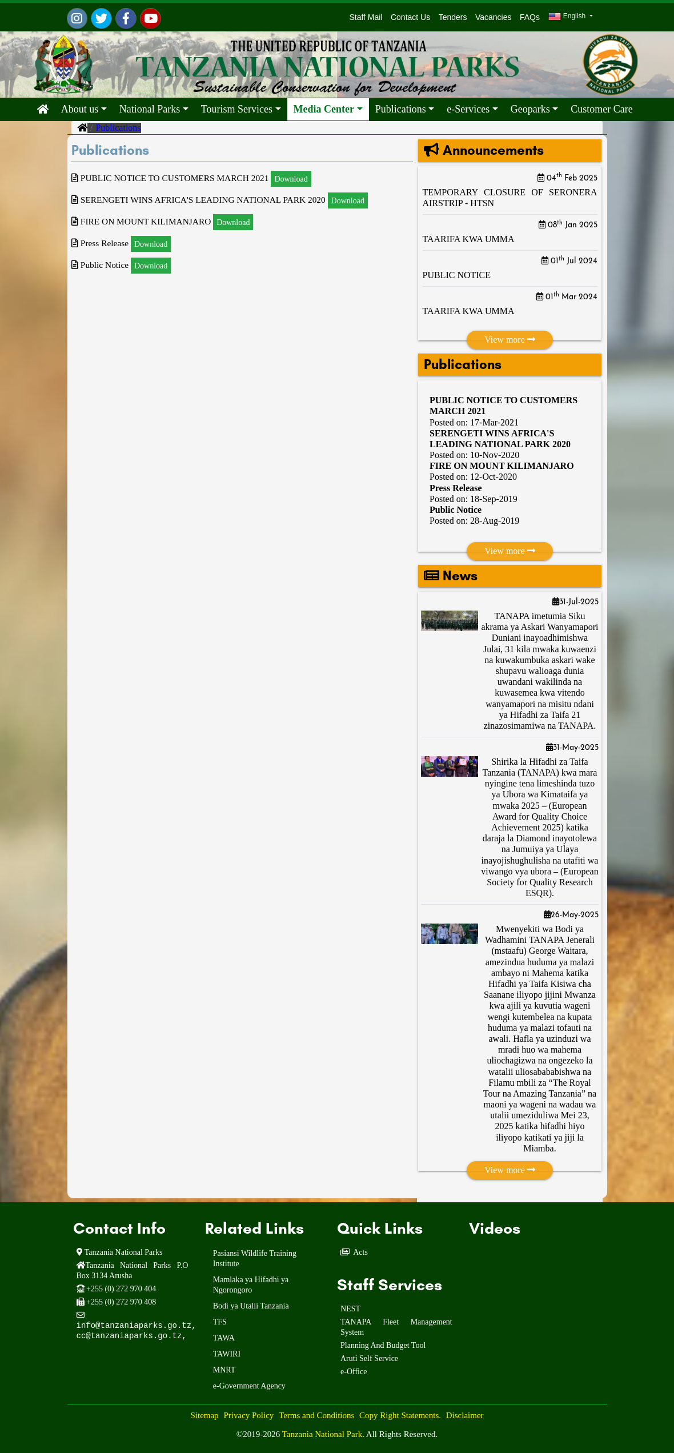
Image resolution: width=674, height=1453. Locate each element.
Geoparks (530, 109)
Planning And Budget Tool (383, 1345)
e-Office (353, 1371)
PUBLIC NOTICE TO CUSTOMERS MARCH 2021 (195, 178)
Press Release (456, 488)
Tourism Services (236, 109)
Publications (400, 109)
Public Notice (456, 510)
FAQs (530, 17)
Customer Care (601, 109)
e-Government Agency (249, 1386)
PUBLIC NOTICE (457, 275)
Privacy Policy (248, 1415)
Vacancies (493, 17)
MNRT (224, 1370)
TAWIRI (226, 1354)
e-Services (468, 109)
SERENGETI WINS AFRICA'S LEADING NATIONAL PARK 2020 (224, 199)
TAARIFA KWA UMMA (469, 239)
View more (509, 339)
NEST (350, 1309)
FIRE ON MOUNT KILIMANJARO (502, 466)
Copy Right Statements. (400, 1415)
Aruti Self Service (369, 1358)
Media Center (324, 109)
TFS (220, 1322)
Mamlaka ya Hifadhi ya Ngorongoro (251, 1284)
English (567, 16)
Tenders (453, 17)
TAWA (224, 1338)
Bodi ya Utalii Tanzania (251, 1306)
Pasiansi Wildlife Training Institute (254, 1258)
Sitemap (204, 1415)
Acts (360, 1252)
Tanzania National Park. (324, 1434)
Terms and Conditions (316, 1415)
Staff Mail (364, 17)
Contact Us (410, 17)
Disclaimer (465, 1415)
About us (80, 109)
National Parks (149, 109)
